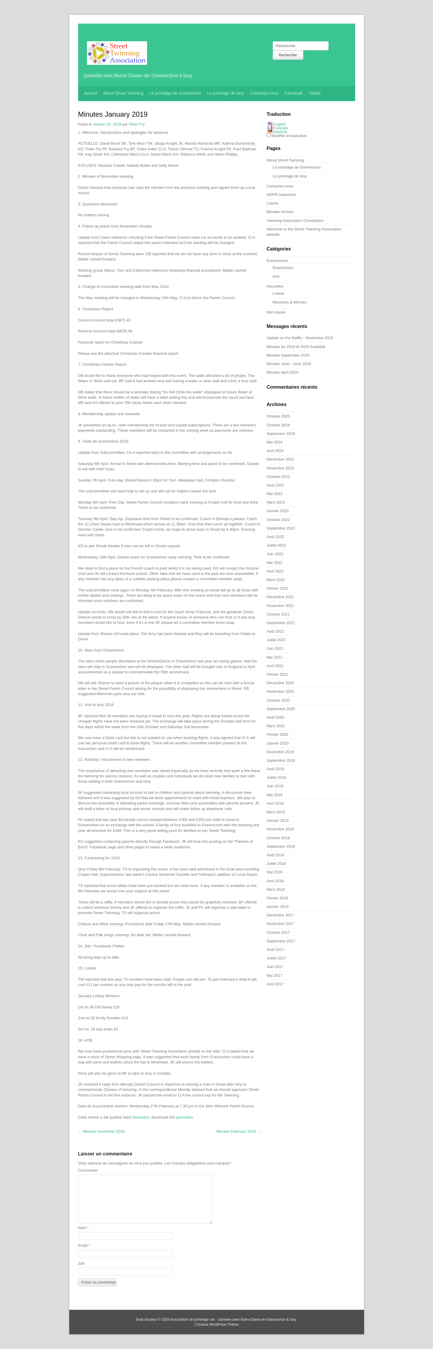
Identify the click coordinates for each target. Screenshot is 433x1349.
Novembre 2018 (280, 829)
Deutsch (280, 132)
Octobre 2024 (278, 425)
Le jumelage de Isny (225, 93)
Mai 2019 (274, 795)
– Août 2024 (289, 364)
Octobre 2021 (278, 614)
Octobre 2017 (278, 932)
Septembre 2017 (281, 941)
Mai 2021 (274, 657)
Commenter (88, 1170)
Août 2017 (275, 949)
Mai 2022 (274, 562)
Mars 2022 (276, 580)
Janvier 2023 (278, 511)
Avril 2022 (275, 571)
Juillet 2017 (276, 958)
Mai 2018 (274, 872)
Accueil (90, 93)
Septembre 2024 (281, 433)
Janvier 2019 (278, 820)
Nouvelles (141, 1117)
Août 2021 (275, 631)
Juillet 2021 (276, 640)
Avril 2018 (275, 881)
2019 (238, 1131)
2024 (288, 355)
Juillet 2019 (276, 777)
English (279, 124)
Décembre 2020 (280, 683)
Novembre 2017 (280, 923)
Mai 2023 (274, 494)
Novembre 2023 (280, 468)
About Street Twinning (123, 93)
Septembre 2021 (281, 623)
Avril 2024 (275, 450)
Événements (277, 260)
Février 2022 (277, 588)
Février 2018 (277, 898)
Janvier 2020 (278, 743)
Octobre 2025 (278, 416)
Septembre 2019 (281, 760)
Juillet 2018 (276, 863)
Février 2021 (277, 674)
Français (280, 128)
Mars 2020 (276, 726)
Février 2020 (277, 734)
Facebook (294, 93)
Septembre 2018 (281, 846)
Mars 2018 (276, 889)
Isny (276, 276)
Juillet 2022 (276, 545)
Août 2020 (275, 717)
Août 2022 (275, 537)
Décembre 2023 (280, 459)
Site (81, 1263)
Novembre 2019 (280, 752)
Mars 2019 (276, 812)
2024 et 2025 (296, 346)
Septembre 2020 (281, 709)
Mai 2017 (274, 975)
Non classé (276, 312)
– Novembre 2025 (300, 338)
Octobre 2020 (278, 700)
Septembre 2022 (281, 528)
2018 (101, 1131)
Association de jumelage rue (192, 1319)
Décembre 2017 (280, 915)
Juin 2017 (275, 966)
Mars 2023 (276, 502)
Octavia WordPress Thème (217, 1324)
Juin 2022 (275, 554)
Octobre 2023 (278, 476)
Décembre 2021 (280, 597)
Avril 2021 (275, 666)
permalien (184, 1117)
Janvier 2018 (278, 906)
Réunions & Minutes (290, 302)
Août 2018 (275, 855)
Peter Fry (136, 124)
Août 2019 (275, 769)
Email (84, 1245)
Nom (83, 1228)
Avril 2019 (275, 803)
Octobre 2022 (278, 519)
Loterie (273, 203)
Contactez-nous (264, 93)
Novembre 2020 (280, 691)
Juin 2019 (275, 786)
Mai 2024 (274, 442)
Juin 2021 (275, 648)
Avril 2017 (275, 984)
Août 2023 (275, 485)
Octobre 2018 (278, 838)
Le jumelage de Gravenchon (175, 93)
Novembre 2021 (280, 605)
